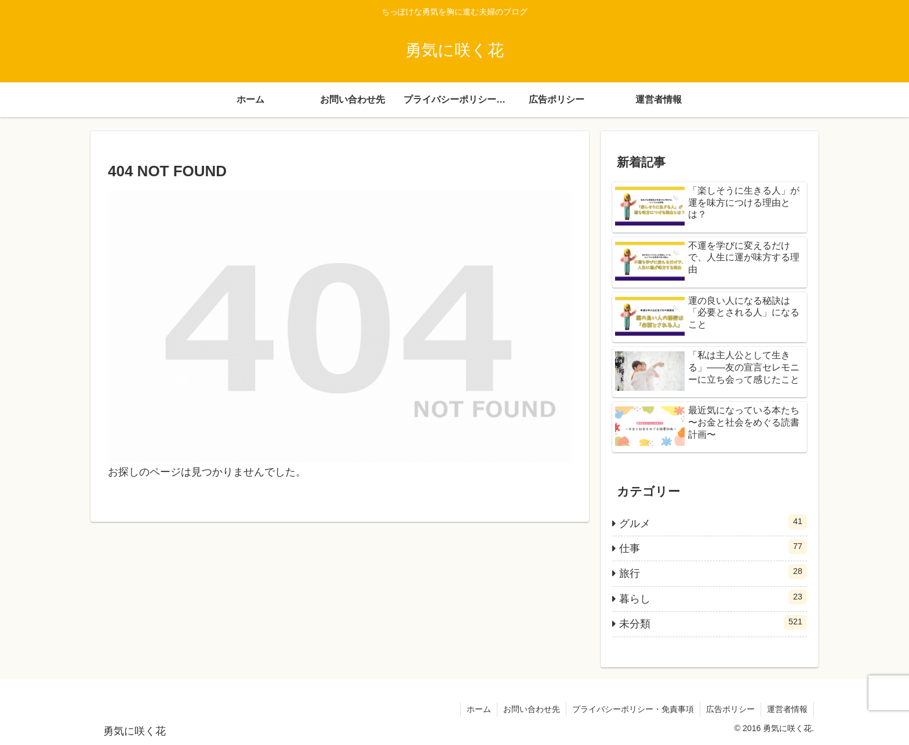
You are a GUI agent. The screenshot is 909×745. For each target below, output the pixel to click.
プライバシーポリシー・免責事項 (633, 709)
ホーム (479, 709)
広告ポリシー (730, 709)
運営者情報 (787, 709)
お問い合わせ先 (531, 709)
